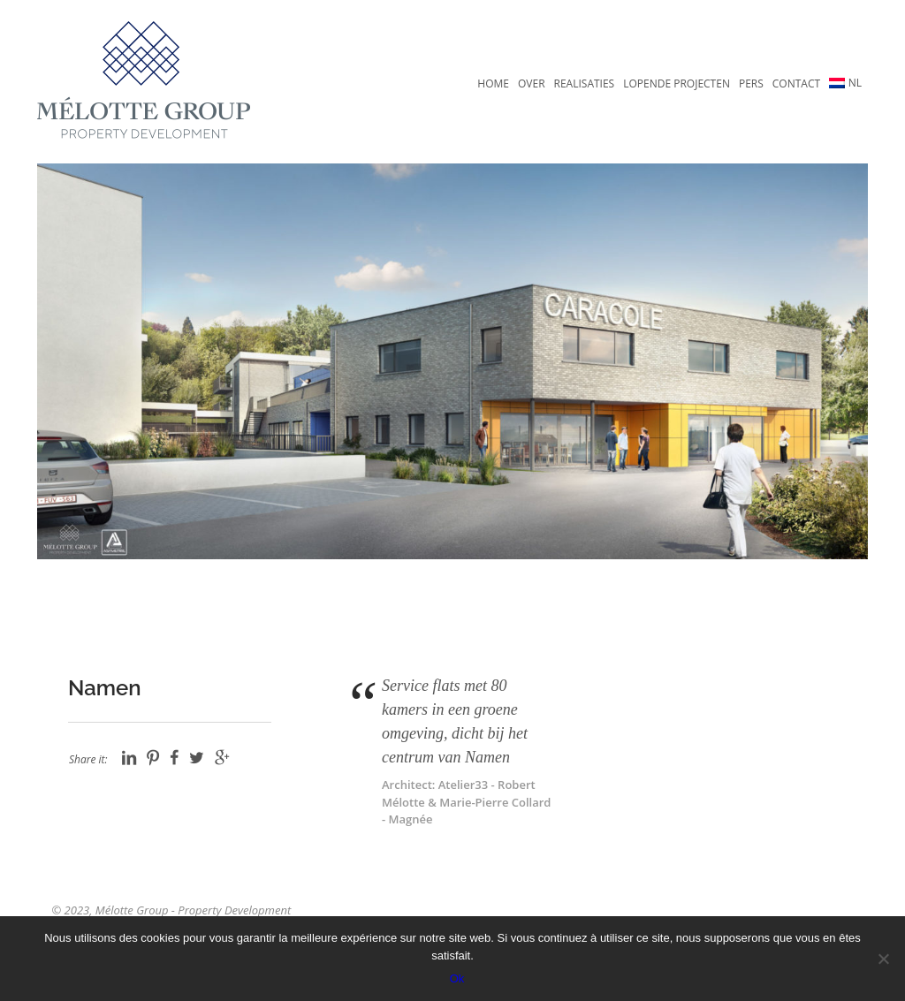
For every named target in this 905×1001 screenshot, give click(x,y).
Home (493, 83)
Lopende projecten (676, 83)
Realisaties (584, 83)
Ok (457, 978)
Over (531, 83)
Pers (751, 83)
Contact (796, 83)
